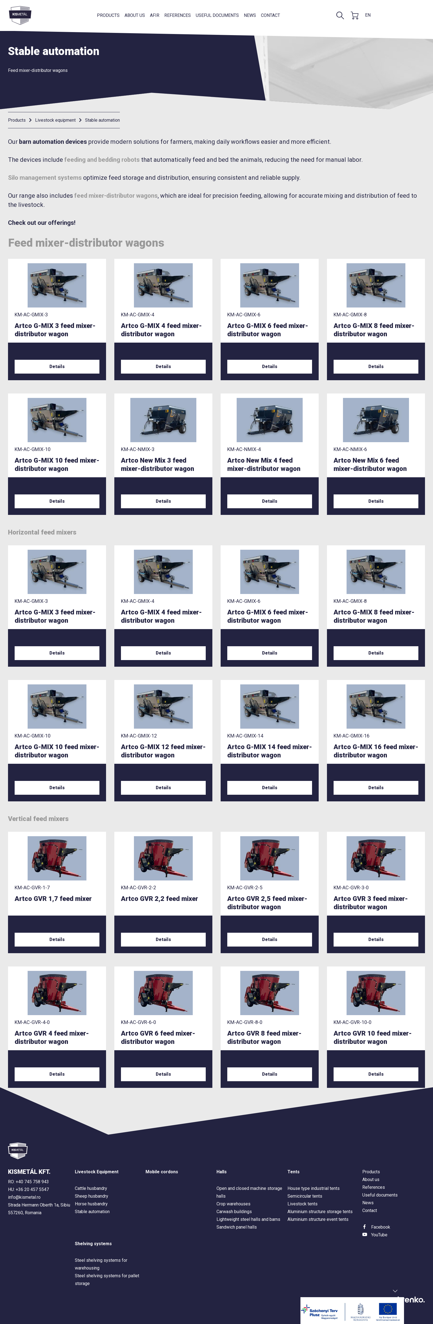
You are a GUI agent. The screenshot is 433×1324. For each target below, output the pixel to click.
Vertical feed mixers (38, 819)
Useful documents (217, 15)
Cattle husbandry (91, 1188)
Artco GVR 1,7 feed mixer (53, 899)
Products (108, 15)
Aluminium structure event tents (317, 1219)
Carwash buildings (234, 1211)
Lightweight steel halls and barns (248, 1219)
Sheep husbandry (91, 1196)
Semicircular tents (304, 1196)
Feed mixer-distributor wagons (38, 70)
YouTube (379, 1234)
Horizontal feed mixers (42, 532)
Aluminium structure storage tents (320, 1211)
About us (135, 15)
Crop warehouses (233, 1203)
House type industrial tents (313, 1188)
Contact (270, 15)
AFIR (154, 15)
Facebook (380, 1227)
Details (57, 366)
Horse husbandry (91, 1203)
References (177, 15)
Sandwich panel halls (236, 1227)
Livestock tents (302, 1203)
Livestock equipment (55, 120)
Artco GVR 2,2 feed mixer (159, 899)
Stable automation (102, 120)
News (250, 15)
